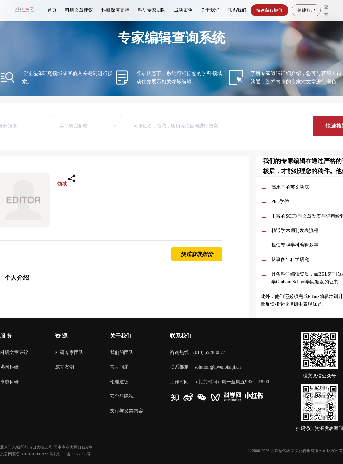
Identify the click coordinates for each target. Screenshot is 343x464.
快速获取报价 (269, 10)
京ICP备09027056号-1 (75, 454)
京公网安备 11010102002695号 (26, 454)
